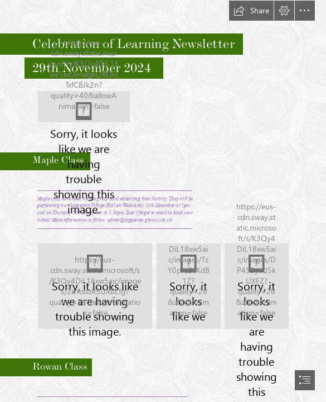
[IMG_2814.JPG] (256, 286)
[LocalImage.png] (83, 106)
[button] (251, 11)
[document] (163, 201)
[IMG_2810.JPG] (188, 286)
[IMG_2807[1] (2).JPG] (95, 286)
